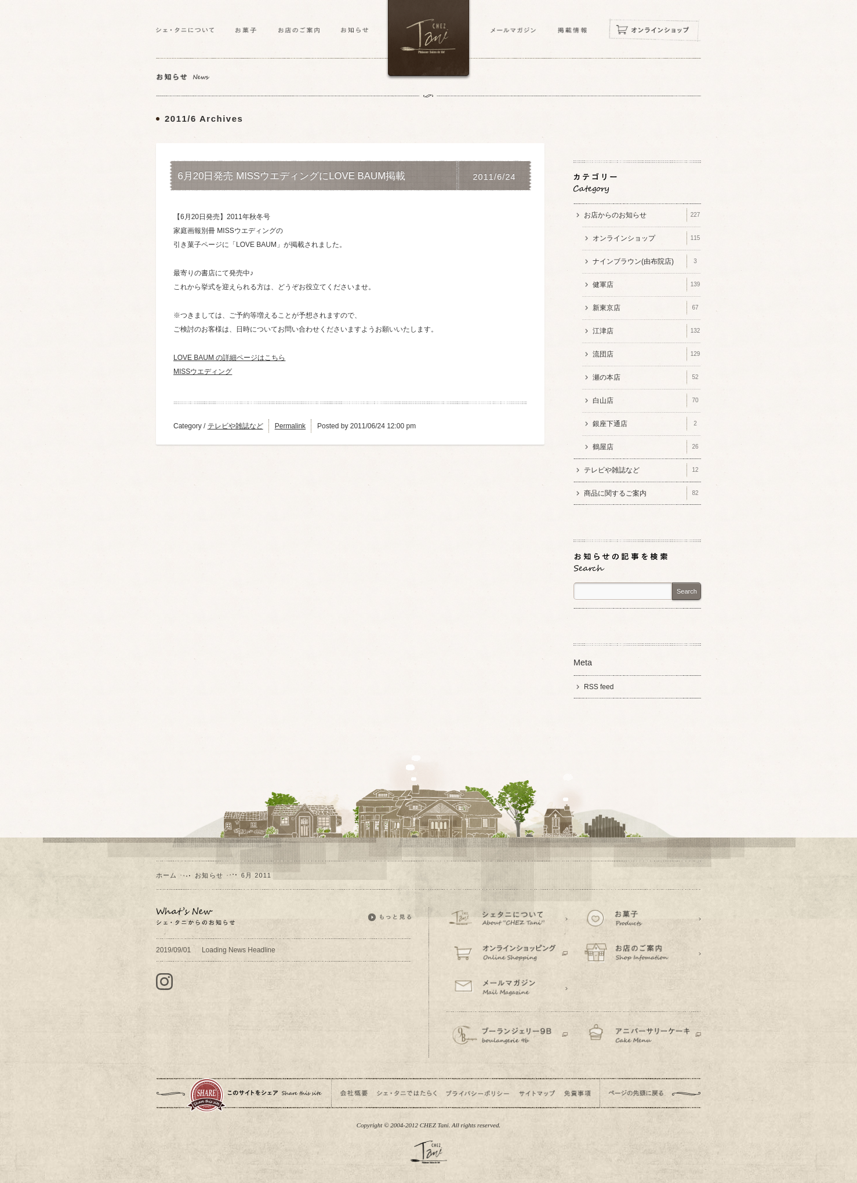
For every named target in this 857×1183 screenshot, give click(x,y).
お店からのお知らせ (642, 215)
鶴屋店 (647, 447)
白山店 (647, 400)
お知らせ (209, 875)
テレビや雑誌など (235, 426)
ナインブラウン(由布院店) (647, 261)
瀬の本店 (647, 377)
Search (687, 591)
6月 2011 (256, 875)
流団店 (647, 354)
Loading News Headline (215, 950)
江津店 (647, 331)
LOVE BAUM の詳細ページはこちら (229, 358)
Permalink (290, 426)
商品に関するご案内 (642, 493)
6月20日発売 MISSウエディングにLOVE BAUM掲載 (292, 176)
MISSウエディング (202, 371)
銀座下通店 (647, 424)
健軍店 (647, 285)
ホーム (166, 875)
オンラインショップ (647, 238)
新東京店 (647, 308)
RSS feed (598, 687)
